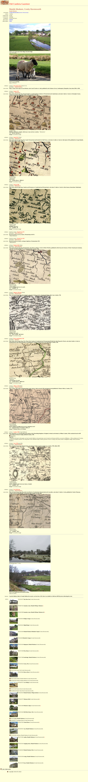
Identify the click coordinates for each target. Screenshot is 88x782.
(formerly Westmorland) (18, 12)
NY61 (10, 21)
